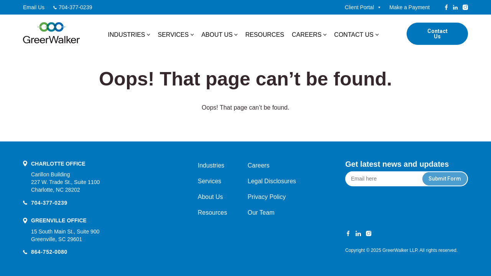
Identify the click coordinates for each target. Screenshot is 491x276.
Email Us (33, 7)
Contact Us (354, 34)
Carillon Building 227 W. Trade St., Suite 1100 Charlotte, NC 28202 (65, 182)
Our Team (261, 212)
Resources (264, 34)
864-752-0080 (49, 252)
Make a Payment (409, 7)
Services (173, 34)
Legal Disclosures (272, 181)
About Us (217, 34)
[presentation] (407, 205)
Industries (126, 34)
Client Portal (363, 7)
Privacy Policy (267, 197)
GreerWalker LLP (399, 250)
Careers (306, 34)
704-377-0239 (75, 7)
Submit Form (444, 179)
